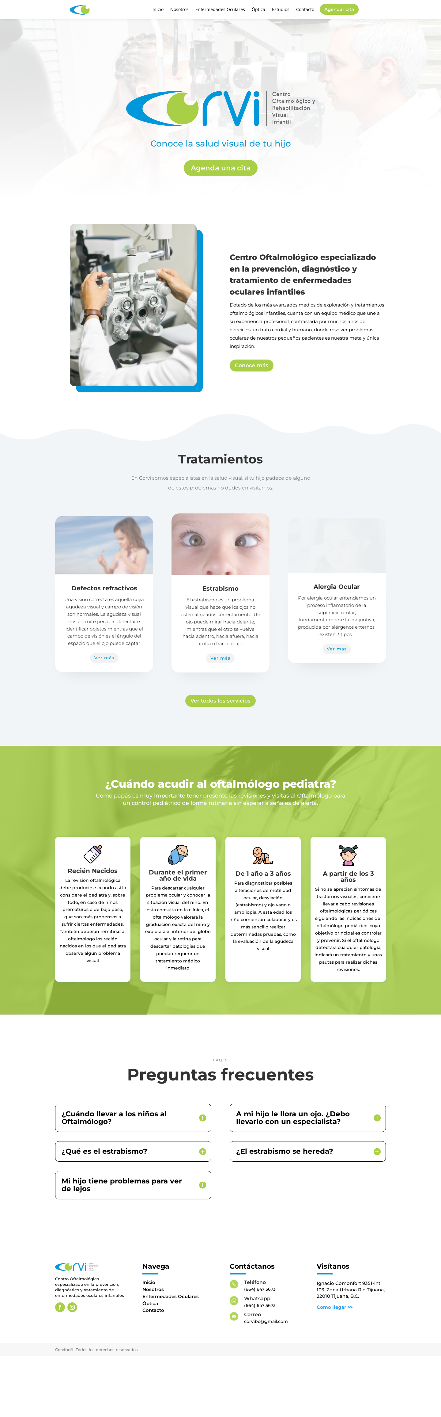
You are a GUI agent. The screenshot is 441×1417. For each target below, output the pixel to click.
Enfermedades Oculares (220, 9)
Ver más (104, 658)
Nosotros (179, 9)
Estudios (280, 9)
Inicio (158, 9)
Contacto (305, 9)
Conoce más (251, 365)
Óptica (258, 9)
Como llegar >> (335, 1332)
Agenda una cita (221, 168)
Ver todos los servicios (220, 726)
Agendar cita (339, 9)
